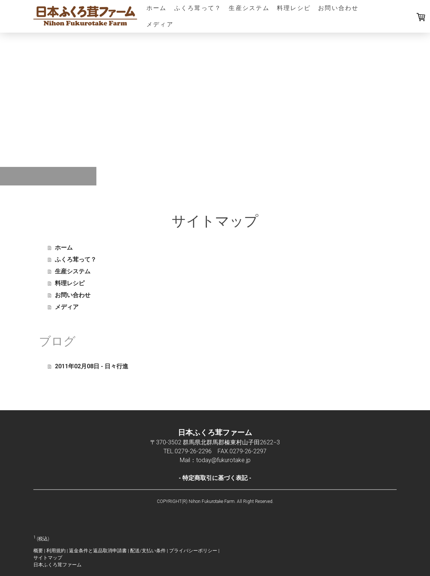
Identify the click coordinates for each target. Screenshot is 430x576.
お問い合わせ (338, 7)
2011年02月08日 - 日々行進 (91, 366)
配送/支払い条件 (148, 550)
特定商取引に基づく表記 (215, 477)
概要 (38, 550)
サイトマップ (47, 557)
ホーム (156, 7)
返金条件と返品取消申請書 (98, 550)
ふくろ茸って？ (198, 7)
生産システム (249, 7)
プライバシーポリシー (193, 550)
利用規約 (56, 550)
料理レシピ (294, 7)
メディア (159, 24)
